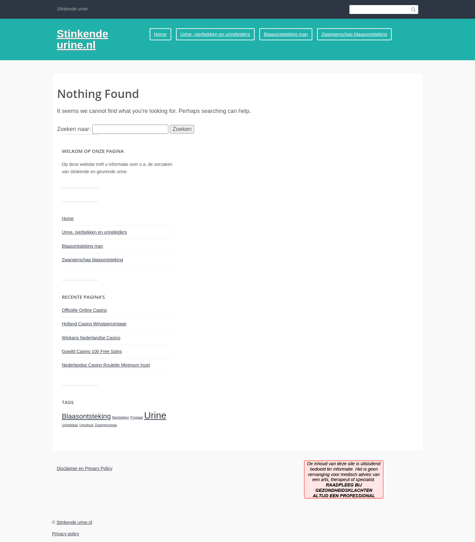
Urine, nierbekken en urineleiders (215, 34)
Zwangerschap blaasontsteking (354, 34)
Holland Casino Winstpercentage (94, 323)
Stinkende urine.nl (82, 39)
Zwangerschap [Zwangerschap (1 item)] (106, 425)
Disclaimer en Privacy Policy (85, 468)
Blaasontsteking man (286, 34)
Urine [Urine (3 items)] (155, 415)
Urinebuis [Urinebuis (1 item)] (86, 425)
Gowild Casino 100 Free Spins (92, 351)
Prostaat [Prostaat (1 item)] (136, 417)
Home (160, 34)
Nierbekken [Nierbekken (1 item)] (120, 417)
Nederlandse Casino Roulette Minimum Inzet (106, 365)
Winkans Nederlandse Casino (91, 337)
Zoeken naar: (74, 129)
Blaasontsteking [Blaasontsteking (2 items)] (86, 416)
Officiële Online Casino (84, 310)
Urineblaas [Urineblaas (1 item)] (70, 425)
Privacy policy (65, 533)
